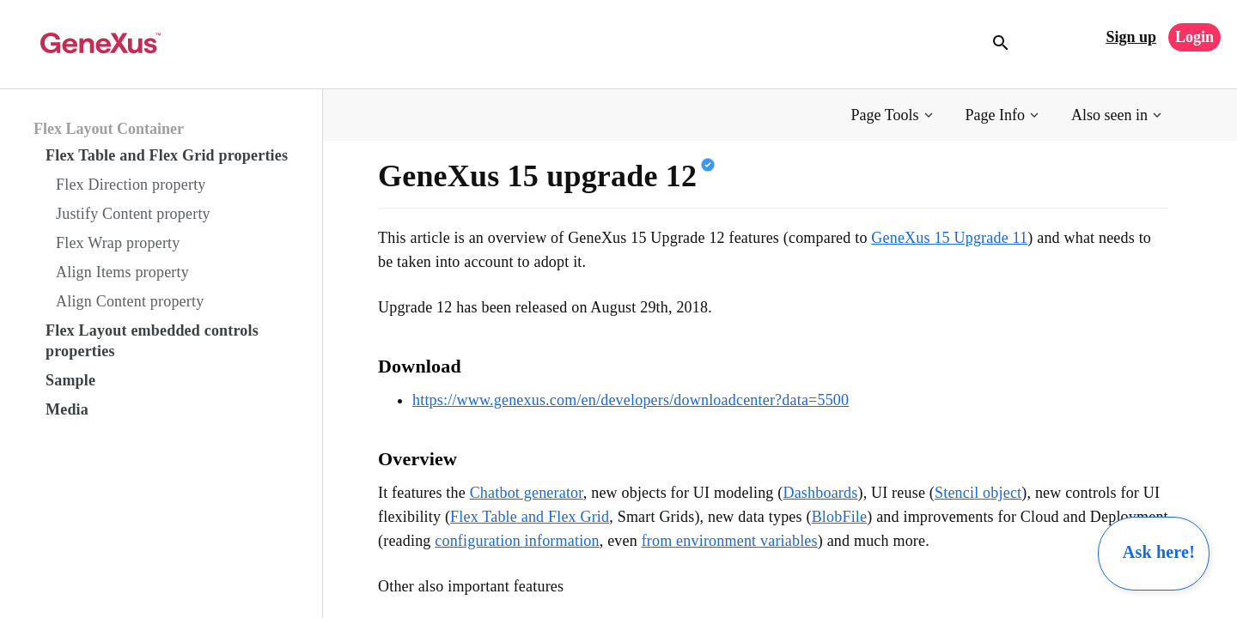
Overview (417, 459)
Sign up (1131, 36)
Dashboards (820, 492)
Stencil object (978, 492)
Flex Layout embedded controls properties (152, 341)
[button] (894, 115)
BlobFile (840, 516)
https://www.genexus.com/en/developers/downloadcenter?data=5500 (630, 400)
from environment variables (730, 540)
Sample (70, 380)
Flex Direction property (131, 184)
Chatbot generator (526, 492)
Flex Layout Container (109, 128)
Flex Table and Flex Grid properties (167, 155)
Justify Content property (133, 213)
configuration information (517, 540)
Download (419, 366)
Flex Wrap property (118, 242)
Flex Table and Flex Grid (529, 516)
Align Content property (130, 301)
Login (1194, 36)
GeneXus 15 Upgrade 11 (949, 237)
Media (67, 409)
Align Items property (122, 272)
